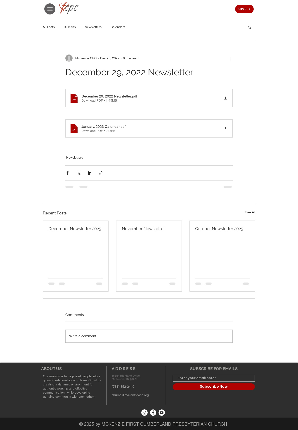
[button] (249, 27)
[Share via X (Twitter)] (78, 173)
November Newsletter (143, 228)
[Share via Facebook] (67, 173)
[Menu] (49, 8)
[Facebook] (153, 412)
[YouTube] (161, 412)
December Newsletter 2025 (74, 228)
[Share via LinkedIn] (90, 173)
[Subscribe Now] (214, 386)
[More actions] (230, 58)
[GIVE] (244, 9)
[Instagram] (144, 412)
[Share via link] (101, 173)
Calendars (118, 27)
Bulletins (70, 27)
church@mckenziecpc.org (130, 395)
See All (250, 212)
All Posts (49, 27)
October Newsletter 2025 (219, 228)
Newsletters (93, 27)
